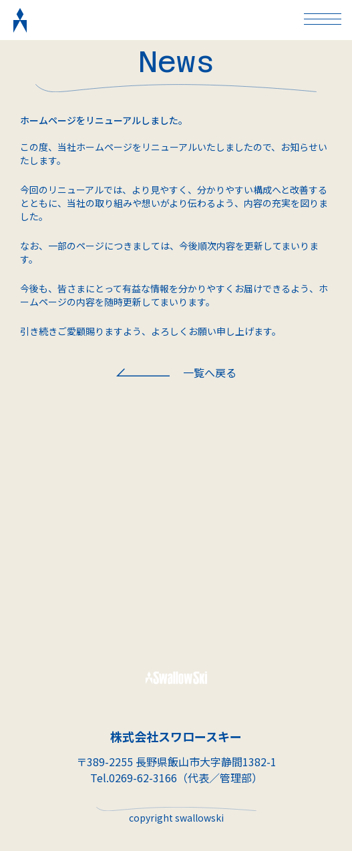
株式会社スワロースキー (176, 736)
